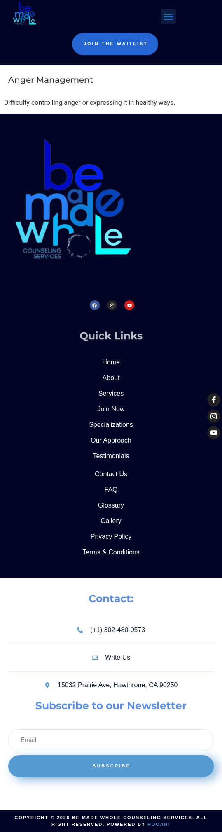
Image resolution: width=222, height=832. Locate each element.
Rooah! (159, 824)
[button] (168, 16)
